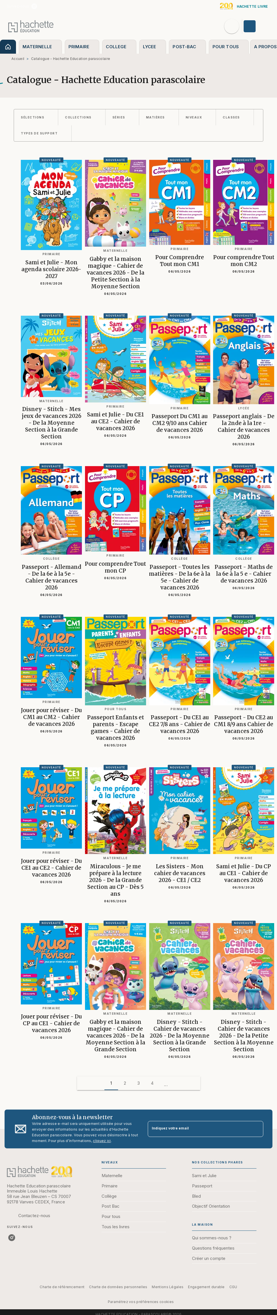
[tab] (8, 47)
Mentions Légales (167, 1287)
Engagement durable (206, 1287)
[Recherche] (231, 26)
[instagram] (34, 6)
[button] (36, 117)
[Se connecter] (256, 26)
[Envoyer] (256, 1129)
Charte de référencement (62, 1287)
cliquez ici (102, 1141)
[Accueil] (31, 26)
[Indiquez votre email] (198, 1129)
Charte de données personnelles (118, 1287)
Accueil (17, 59)
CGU (233, 1287)
